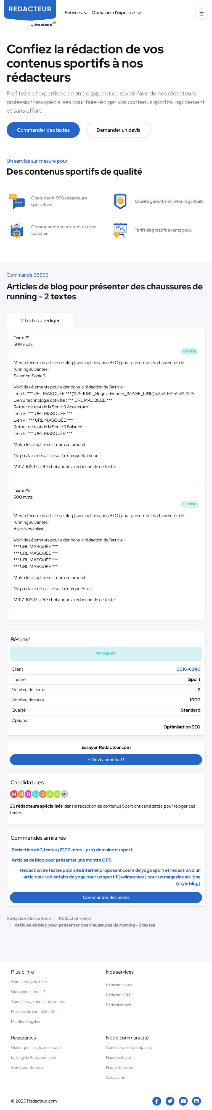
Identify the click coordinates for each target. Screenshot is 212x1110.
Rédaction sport (75, 918)
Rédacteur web (119, 984)
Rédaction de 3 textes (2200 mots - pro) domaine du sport (72, 850)
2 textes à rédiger (40, 320)
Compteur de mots (27, 1067)
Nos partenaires (119, 1067)
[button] (201, 13)
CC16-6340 (188, 669)
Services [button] (76, 12)
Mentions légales (25, 1021)
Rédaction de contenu (29, 918)
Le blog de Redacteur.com (33, 1057)
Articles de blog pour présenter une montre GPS (62, 860)
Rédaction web (118, 1004)
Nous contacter (119, 1057)
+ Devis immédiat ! (106, 760)
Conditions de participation (129, 1047)
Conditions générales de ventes (38, 1001)
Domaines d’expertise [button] (116, 12)
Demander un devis (118, 130)
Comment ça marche (29, 981)
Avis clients (115, 1077)
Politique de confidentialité (34, 1011)
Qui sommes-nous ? (28, 991)
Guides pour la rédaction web (36, 1047)
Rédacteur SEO (119, 994)
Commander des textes (43, 130)
